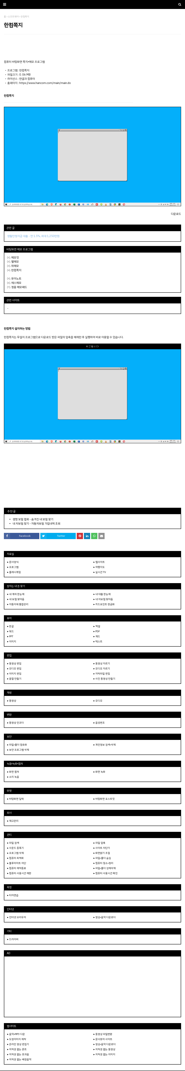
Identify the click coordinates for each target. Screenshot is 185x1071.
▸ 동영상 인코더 (15, 723)
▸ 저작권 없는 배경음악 (19, 1059)
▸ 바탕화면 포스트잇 (104, 799)
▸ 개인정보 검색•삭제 (104, 745)
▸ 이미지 (11, 641)
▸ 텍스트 (97, 641)
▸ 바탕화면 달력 (15, 799)
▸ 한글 (10, 626)
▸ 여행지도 (99, 567)
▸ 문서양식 (12, 562)
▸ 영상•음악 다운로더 (104, 917)
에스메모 (16, 283)
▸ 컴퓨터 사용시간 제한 (19, 873)
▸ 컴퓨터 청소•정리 (103, 863)
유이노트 (16, 278)
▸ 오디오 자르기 (101, 668)
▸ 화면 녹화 (99, 772)
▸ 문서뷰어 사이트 (102, 1039)
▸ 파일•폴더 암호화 (17, 745)
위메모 (15, 266)
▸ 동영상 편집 (14, 663)
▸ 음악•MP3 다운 (16, 1034)
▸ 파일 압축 (99, 843)
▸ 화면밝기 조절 (101, 853)
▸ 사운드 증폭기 (15, 848)
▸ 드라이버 (12, 939)
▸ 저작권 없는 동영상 (104, 1049)
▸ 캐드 (96, 636)
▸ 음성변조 (99, 723)
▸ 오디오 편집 (14, 668)
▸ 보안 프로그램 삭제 (18, 750)
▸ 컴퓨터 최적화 (15, 858)
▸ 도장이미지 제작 (16, 1039)
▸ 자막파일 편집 (101, 673)
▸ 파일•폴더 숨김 (102, 858)
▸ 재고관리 (12, 821)
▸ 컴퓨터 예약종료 (16, 868)
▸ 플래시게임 (14, 572)
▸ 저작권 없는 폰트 (17, 1049)
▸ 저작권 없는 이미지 (104, 1054)
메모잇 (15, 257)
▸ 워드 (10, 631)
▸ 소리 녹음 (13, 777)
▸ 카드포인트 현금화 (104, 604)
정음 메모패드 (19, 287)
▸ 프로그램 (12, 567)
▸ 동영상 (11, 701)
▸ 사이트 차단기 (101, 848)
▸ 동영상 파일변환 (102, 1034)
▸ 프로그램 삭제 (15, 853)
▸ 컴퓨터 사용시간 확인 (105, 873)
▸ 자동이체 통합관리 (17, 604)
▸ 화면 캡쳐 (13, 772)
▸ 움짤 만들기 (14, 679)
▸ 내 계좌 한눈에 (15, 594)
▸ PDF (96, 631)
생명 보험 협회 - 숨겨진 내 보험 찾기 (33, 519)
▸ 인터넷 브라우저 (16, 917)
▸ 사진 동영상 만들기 (104, 679)
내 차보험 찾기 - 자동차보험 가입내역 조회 (36, 523)
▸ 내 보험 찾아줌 (15, 599)
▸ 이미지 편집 (14, 673)
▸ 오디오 (97, 701)
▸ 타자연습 (12, 895)
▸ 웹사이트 (99, 562)
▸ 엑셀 (96, 626)
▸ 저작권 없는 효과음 (18, 1054)
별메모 (15, 261)
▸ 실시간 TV (99, 572)
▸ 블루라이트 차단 (16, 863)
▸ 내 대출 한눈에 (102, 594)
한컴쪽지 (16, 270)
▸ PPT (10, 636)
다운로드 (176, 214)
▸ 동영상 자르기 (101, 663)
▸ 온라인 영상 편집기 (18, 1044)
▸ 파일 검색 (13, 843)
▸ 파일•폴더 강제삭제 (104, 868)
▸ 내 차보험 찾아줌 (103, 599)
